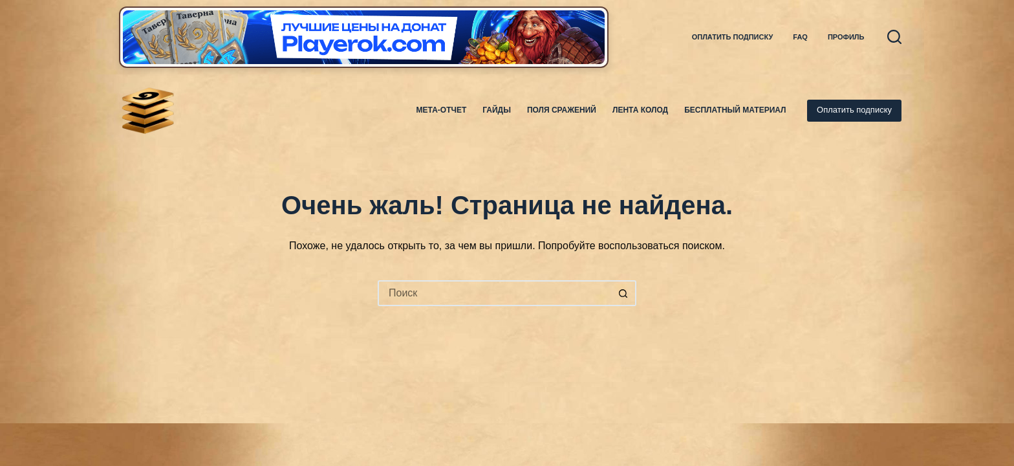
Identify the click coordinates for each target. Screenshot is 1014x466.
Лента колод (640, 110)
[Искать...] (494, 293)
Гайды (496, 110)
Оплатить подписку (732, 37)
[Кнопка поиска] (623, 293)
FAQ (800, 37)
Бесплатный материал (735, 110)
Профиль (846, 37)
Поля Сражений (561, 110)
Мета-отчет (441, 110)
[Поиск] (894, 37)
